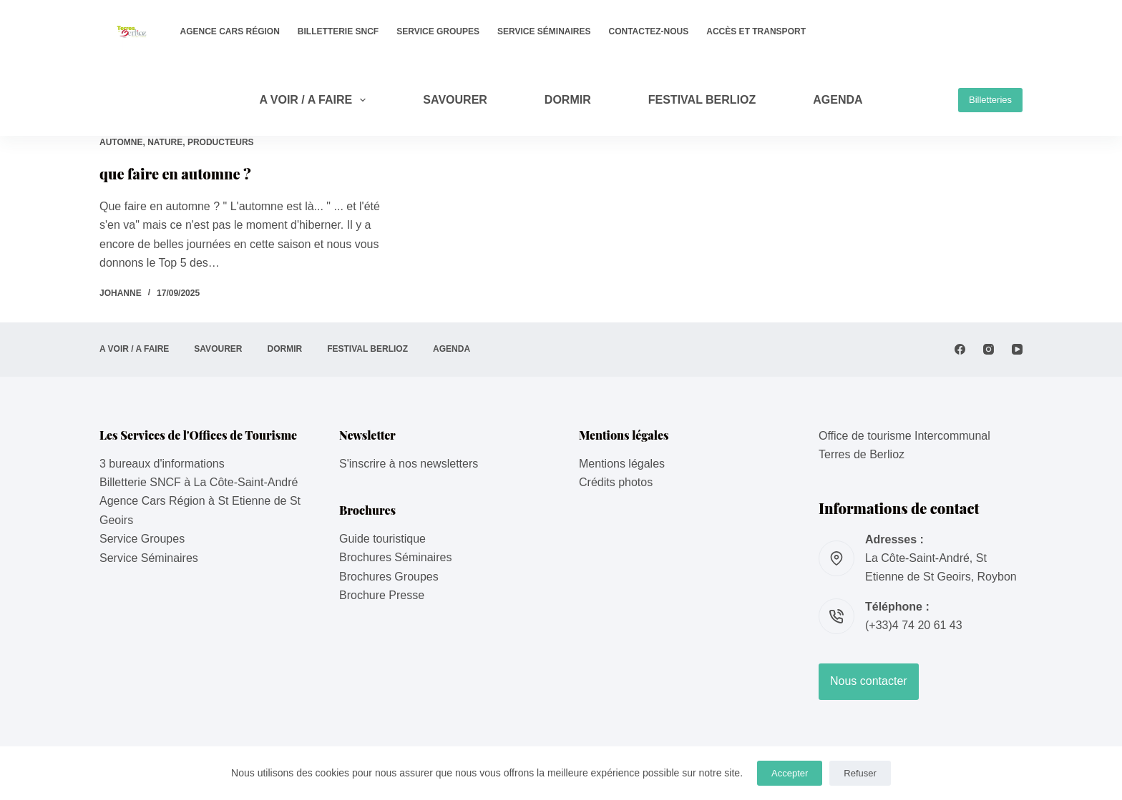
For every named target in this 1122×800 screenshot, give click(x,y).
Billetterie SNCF (338, 31)
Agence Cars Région (230, 31)
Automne (120, 142)
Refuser (860, 773)
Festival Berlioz (702, 100)
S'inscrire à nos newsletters (408, 464)
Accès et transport (756, 31)
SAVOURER (455, 100)
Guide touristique (382, 539)
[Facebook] (960, 349)
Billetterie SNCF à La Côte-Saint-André (198, 482)
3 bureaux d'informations (162, 464)
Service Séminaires (543, 31)
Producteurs (220, 142)
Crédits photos (616, 482)
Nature (164, 142)
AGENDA (837, 100)
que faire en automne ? (175, 173)
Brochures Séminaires (395, 557)
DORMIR (568, 100)
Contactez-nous (649, 31)
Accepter (789, 773)
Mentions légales (622, 464)
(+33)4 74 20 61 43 (913, 625)
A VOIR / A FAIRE (315, 100)
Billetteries (990, 99)
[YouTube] (1017, 349)
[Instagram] (988, 349)
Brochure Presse (381, 595)
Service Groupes (437, 31)
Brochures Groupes (389, 577)
